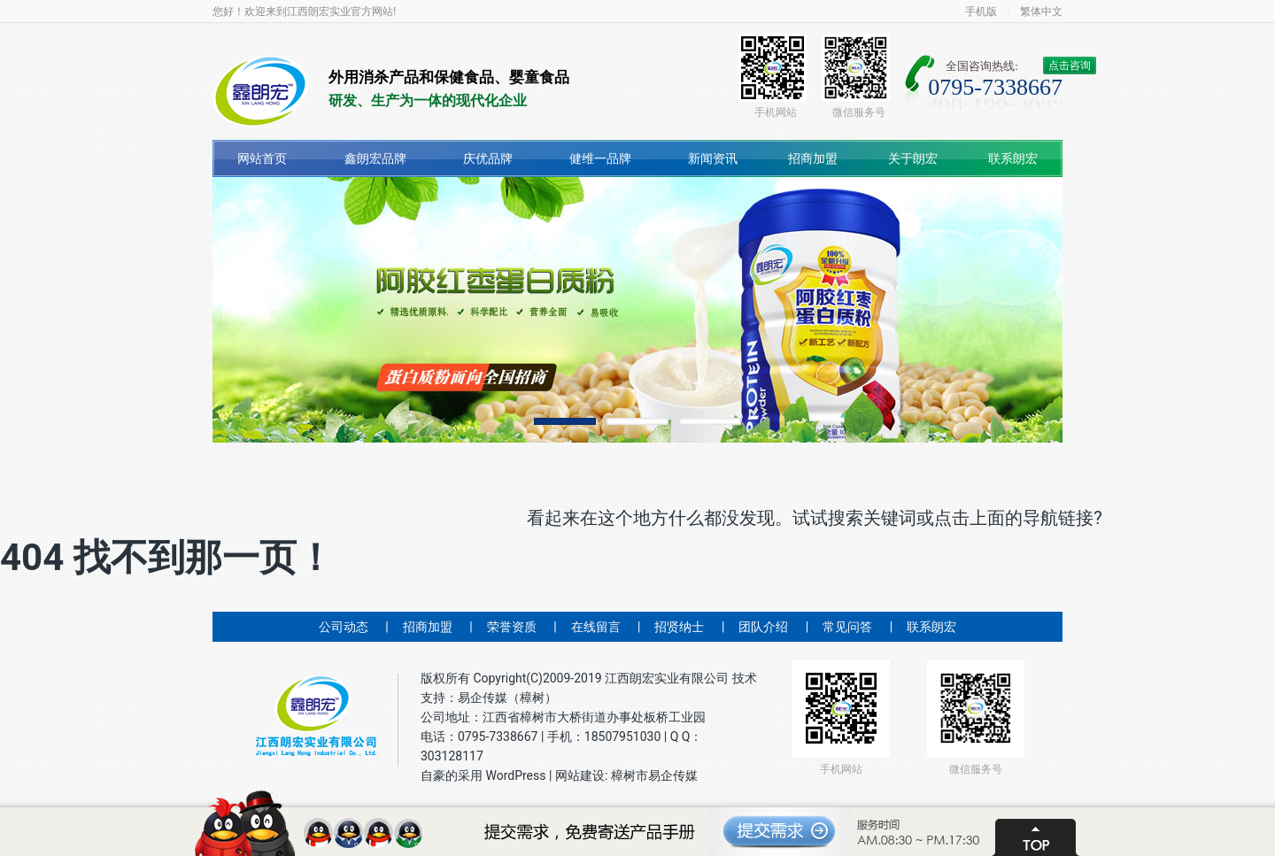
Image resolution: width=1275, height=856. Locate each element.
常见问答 (847, 627)
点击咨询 (1069, 65)
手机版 (981, 11)
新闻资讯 (713, 158)
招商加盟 (813, 158)
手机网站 (772, 76)
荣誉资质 (512, 627)
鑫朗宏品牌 (375, 158)
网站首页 (262, 158)
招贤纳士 (679, 627)
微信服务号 (856, 76)
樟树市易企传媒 (654, 775)
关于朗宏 (913, 158)
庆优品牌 (488, 158)
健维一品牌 (600, 158)
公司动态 (343, 627)
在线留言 (596, 627)
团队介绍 (763, 627)
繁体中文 (1041, 11)
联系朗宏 (1013, 158)
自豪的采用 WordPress (485, 775)
